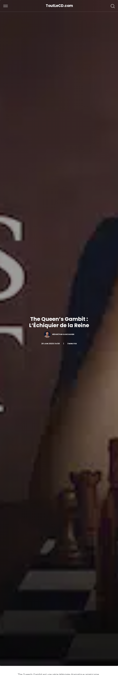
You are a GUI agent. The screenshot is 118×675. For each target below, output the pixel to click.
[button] (5, 6)
